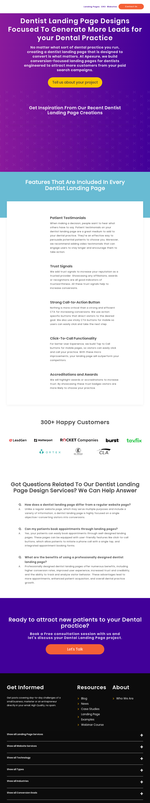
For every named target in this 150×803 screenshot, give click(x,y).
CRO (109, 7)
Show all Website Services (75, 726)
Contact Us (132, 7)
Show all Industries (75, 761)
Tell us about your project (75, 80)
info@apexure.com (109, 791)
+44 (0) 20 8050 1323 (133, 791)
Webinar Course (89, 704)
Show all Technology (75, 738)
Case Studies (88, 688)
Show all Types (75, 750)
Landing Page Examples (88, 696)
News (83, 683)
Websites (116, 7)
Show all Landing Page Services (75, 715)
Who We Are (122, 678)
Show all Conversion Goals (75, 773)
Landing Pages (99, 7)
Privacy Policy (88, 791)
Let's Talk (75, 628)
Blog (82, 678)
